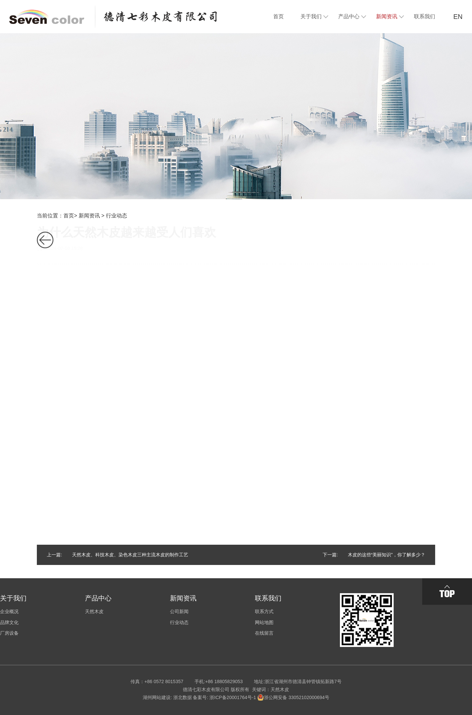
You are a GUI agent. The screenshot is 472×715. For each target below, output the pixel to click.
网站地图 (264, 622)
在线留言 (264, 633)
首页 (68, 215)
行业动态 (116, 215)
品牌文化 (9, 622)
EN (458, 16)
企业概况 (9, 611)
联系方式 (264, 611)
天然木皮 (94, 611)
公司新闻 (179, 611)
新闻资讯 (89, 215)
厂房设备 (9, 633)
